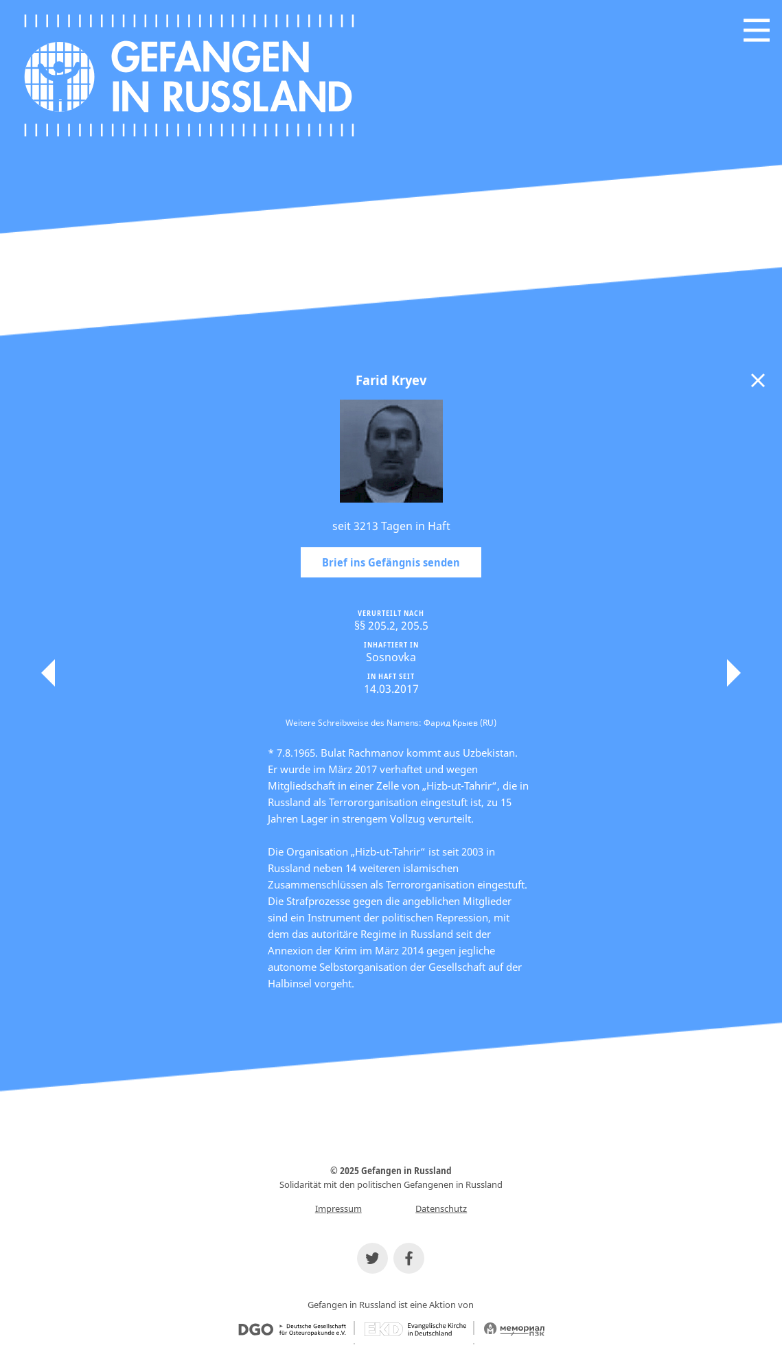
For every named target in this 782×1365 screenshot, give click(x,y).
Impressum (338, 1208)
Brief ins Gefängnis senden (391, 562)
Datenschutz (441, 1208)
